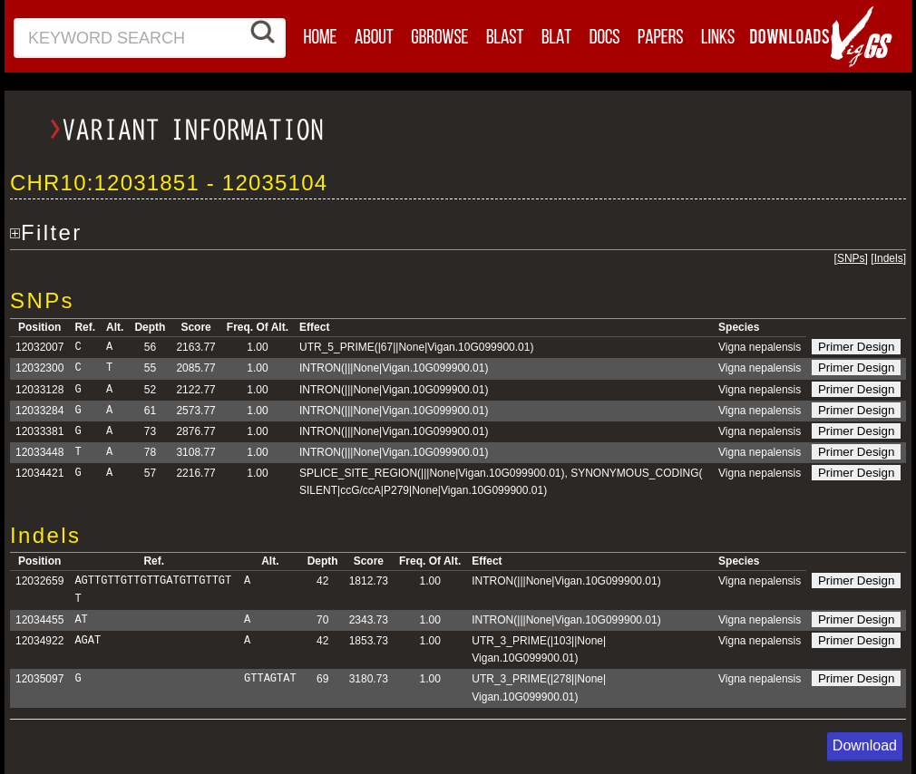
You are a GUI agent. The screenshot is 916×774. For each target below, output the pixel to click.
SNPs (851, 258)
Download (865, 745)
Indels (888, 258)
